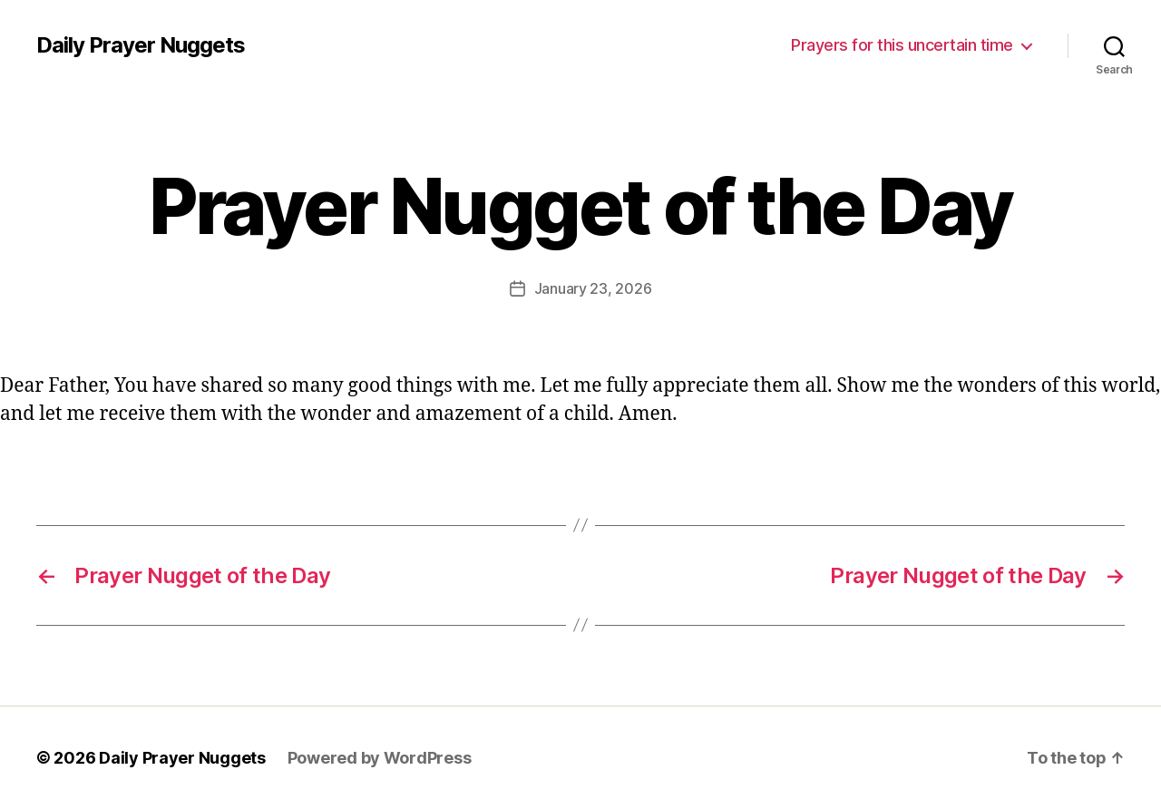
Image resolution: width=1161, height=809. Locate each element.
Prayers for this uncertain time (902, 44)
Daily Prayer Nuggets (140, 45)
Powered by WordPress (380, 757)
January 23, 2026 (593, 288)
